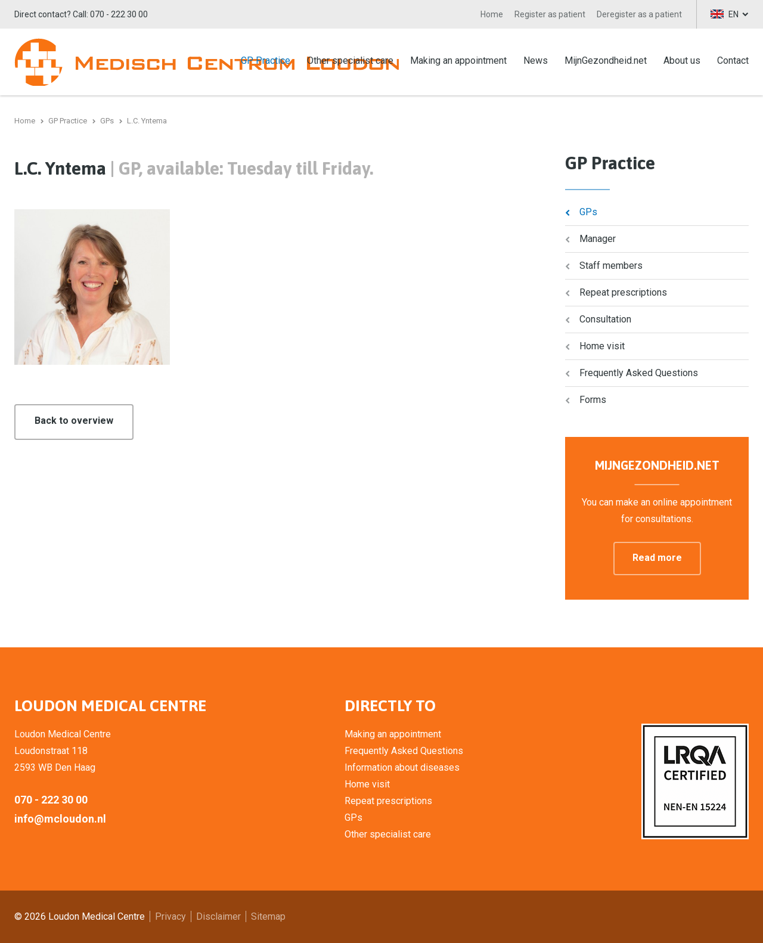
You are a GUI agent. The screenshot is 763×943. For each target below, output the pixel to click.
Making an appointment (458, 60)
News (535, 60)
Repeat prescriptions (623, 292)
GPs (588, 212)
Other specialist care (350, 60)
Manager (597, 238)
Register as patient (549, 14)
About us (681, 60)
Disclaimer (218, 916)
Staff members (611, 265)
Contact (733, 60)
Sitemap (268, 916)
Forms (592, 399)
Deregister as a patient (639, 14)
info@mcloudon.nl (60, 818)
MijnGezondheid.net (606, 60)
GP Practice (265, 60)
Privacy (170, 916)
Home (491, 14)
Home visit (602, 346)
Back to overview (74, 420)
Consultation (605, 319)
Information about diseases (402, 767)
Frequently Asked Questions (638, 373)
